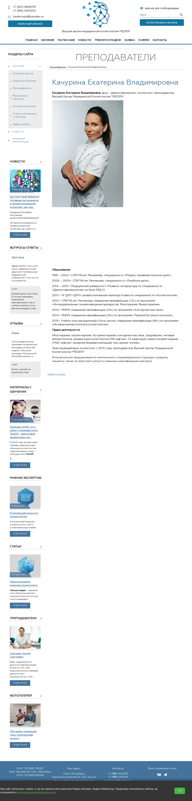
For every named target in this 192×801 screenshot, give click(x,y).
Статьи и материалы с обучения (25, 115)
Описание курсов (23, 73)
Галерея (143, 40)
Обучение (47, 40)
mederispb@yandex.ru (28, 16)
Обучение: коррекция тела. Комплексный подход (23, 735)
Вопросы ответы (24, 248)
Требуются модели (108, 40)
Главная (31, 40)
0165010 (24, 10)
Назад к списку (57, 374)
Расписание (66, 40)
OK (179, 791)
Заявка (129, 40)
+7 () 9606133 (118, 774)
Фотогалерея (21, 695)
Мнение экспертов (25, 478)
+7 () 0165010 (118, 777)
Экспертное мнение (24, 106)
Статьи (15, 546)
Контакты (160, 40)
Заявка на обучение (24, 81)
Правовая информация (20, 140)
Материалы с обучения (20, 97)
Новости (84, 40)
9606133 (24, 7)
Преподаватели (22, 88)
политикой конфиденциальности (37, 792)
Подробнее (20, 235)
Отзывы (16, 323)
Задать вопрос (21, 124)
